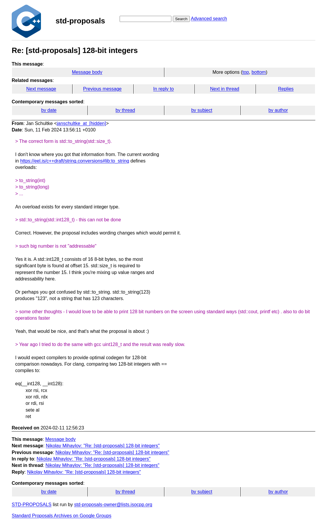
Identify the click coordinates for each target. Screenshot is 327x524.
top (245, 72)
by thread (125, 110)
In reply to (163, 88)
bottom (259, 72)
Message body (87, 72)
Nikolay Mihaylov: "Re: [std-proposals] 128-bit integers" (103, 445)
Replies (285, 88)
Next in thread (224, 88)
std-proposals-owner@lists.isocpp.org (113, 504)
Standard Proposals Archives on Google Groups (61, 515)
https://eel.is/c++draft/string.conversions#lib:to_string (74, 160)
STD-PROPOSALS (31, 504)
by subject (201, 110)
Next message (41, 88)
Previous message (102, 88)
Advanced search (209, 18)
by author (278, 110)
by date (48, 110)
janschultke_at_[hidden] (81, 123)
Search (181, 19)
